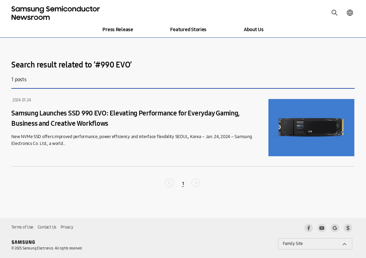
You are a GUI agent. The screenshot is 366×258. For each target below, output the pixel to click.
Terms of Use (22, 227)
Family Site (293, 243)
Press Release (117, 29)
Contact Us (47, 227)
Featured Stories (188, 29)
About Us (254, 29)
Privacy (67, 227)
